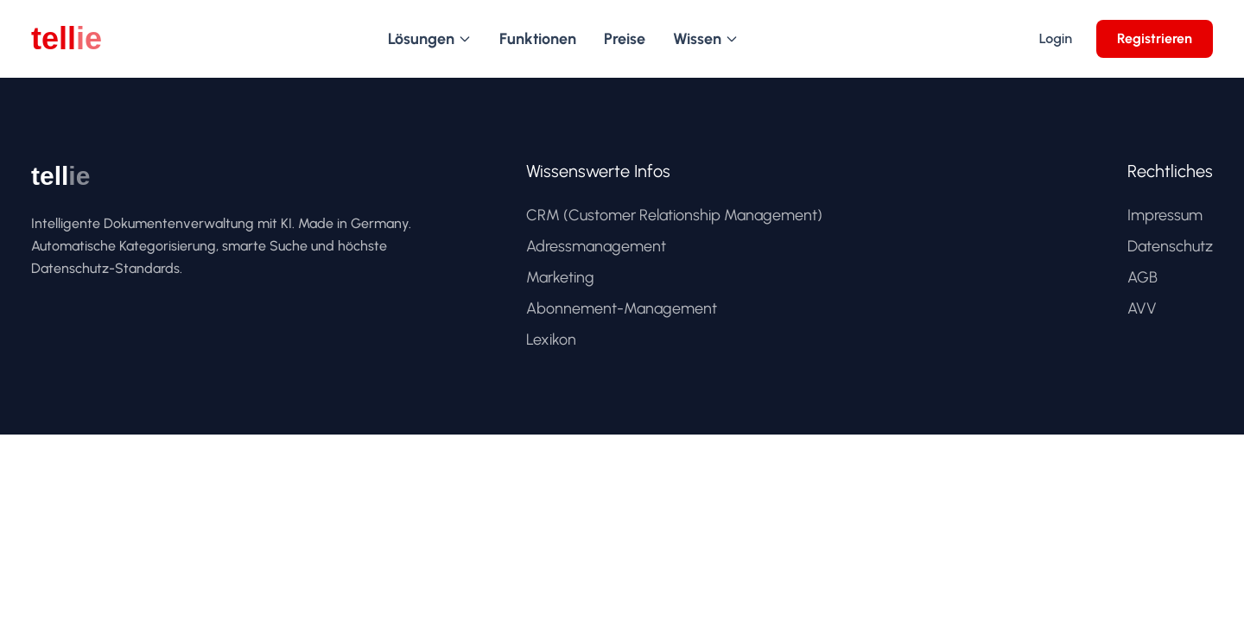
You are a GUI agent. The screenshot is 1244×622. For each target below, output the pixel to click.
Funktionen (537, 38)
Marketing (560, 277)
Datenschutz (1170, 246)
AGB (1142, 277)
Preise (624, 38)
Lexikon (551, 339)
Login (1055, 38)
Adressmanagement (596, 246)
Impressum (1165, 215)
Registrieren (1154, 38)
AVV (1142, 308)
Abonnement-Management (621, 308)
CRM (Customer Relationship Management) (674, 215)
